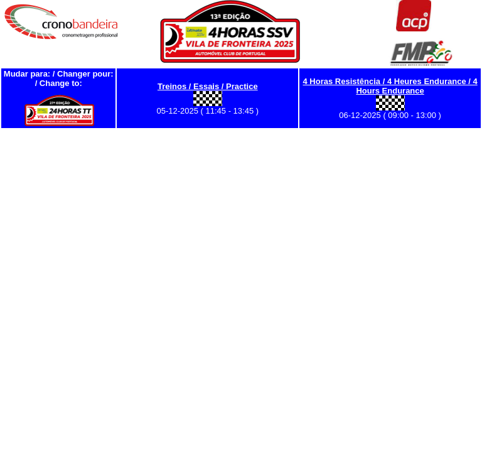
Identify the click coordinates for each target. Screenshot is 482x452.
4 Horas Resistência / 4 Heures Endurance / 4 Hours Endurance (390, 86)
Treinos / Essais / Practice (208, 86)
